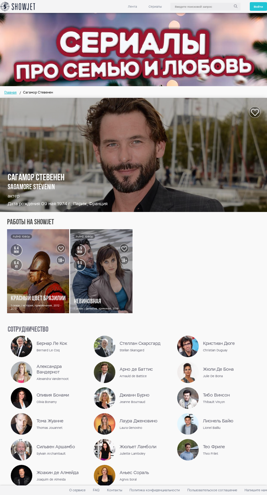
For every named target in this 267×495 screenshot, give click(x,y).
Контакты (114, 490)
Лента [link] (132, 7)
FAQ (96, 490)
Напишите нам (256, 490)
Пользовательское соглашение (212, 490)
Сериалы (155, 7)
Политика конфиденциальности (155, 490)
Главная (10, 92)
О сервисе (77, 490)
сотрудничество (28, 329)
